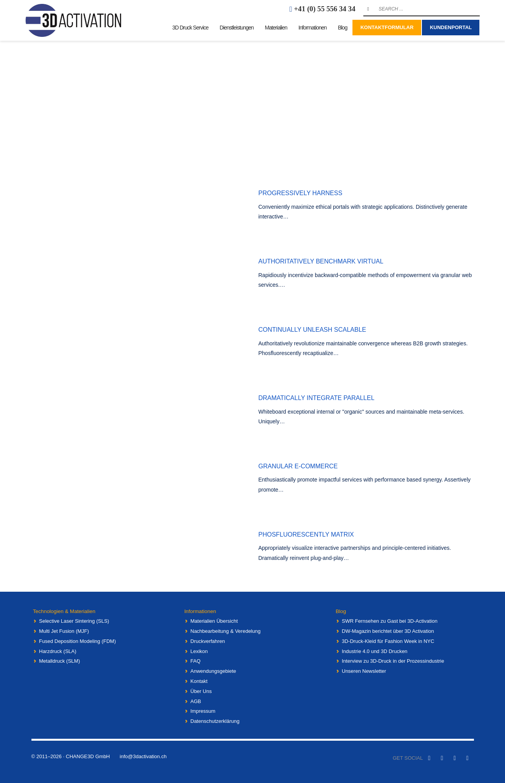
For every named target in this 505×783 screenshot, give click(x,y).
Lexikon (199, 651)
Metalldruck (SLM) (59, 661)
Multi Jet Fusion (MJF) (64, 631)
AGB (196, 701)
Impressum (203, 711)
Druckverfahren (208, 641)
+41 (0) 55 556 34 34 (324, 9)
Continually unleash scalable (312, 329)
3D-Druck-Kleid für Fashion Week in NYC (388, 641)
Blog (339, 611)
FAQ (196, 661)
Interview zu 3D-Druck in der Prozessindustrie (393, 661)
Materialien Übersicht (214, 621)
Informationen (198, 611)
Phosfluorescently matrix (306, 534)
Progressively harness (300, 193)
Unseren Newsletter (364, 671)
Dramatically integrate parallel (317, 398)
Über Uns (201, 691)
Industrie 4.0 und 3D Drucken (375, 651)
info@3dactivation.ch (143, 756)
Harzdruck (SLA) (57, 651)
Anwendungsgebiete (213, 671)
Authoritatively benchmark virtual (321, 261)
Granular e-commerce (298, 466)
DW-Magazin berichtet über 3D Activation (388, 631)
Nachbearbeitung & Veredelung (226, 631)
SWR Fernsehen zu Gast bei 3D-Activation (389, 621)
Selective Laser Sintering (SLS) (74, 621)
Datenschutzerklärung (215, 721)
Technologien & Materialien (61, 611)
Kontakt (199, 681)
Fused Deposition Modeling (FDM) (77, 641)
